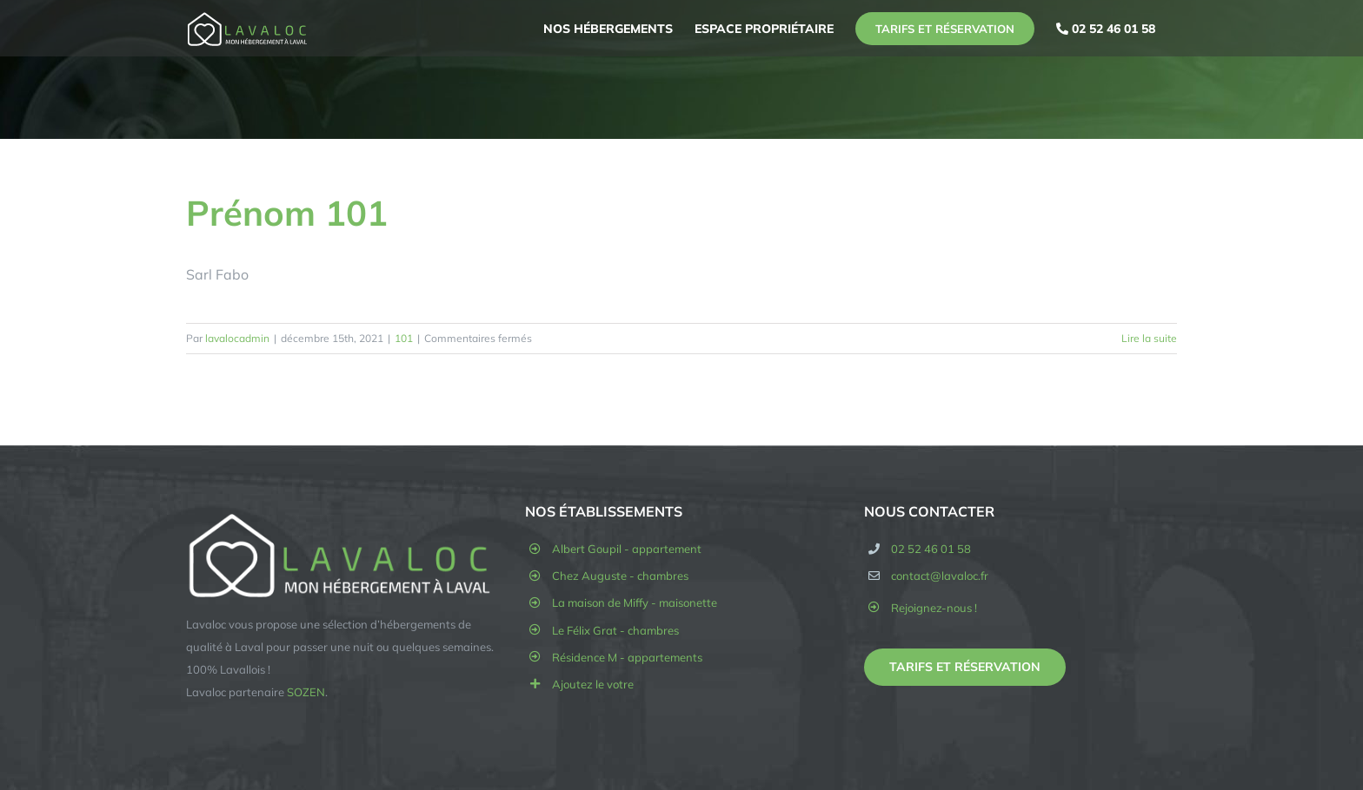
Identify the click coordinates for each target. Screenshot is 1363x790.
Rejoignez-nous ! (934, 608)
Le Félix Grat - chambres (615, 630)
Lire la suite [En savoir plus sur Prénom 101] (1149, 338)
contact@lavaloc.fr (939, 576)
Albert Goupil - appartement (626, 549)
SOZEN (306, 692)
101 (404, 338)
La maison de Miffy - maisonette (634, 602)
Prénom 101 (287, 212)
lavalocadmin (237, 338)
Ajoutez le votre (593, 684)
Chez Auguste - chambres (620, 576)
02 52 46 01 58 (931, 549)
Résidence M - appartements (627, 657)
